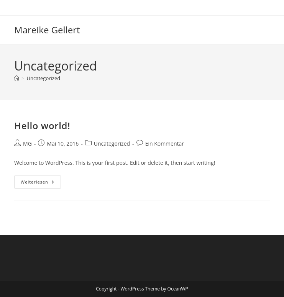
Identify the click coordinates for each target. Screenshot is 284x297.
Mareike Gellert (47, 29)
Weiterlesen (41, 183)
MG (27, 143)
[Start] (16, 78)
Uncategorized (43, 78)
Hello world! (42, 125)
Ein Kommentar (164, 143)
